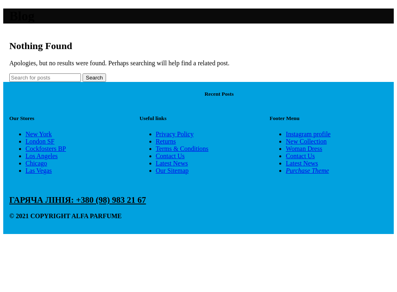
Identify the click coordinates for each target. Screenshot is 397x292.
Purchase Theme (307, 170)
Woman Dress (304, 148)
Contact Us (170, 155)
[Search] (45, 77)
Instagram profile (308, 134)
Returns (166, 141)
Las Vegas (38, 170)
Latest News (172, 163)
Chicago (36, 163)
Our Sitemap (172, 170)
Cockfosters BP (45, 148)
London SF (40, 141)
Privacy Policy (175, 134)
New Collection (306, 141)
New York (38, 134)
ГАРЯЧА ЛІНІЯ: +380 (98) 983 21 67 (77, 200)
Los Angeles (41, 155)
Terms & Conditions (182, 148)
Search (94, 78)
